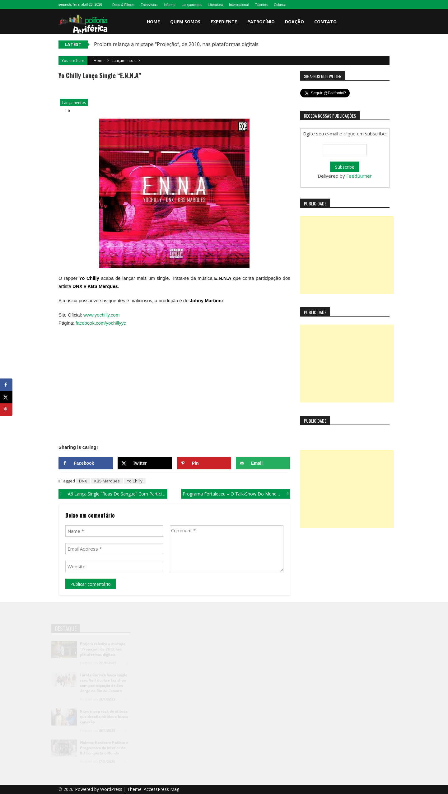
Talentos (261, 5)
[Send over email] (263, 463)
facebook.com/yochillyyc (101, 323)
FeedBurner (359, 176)
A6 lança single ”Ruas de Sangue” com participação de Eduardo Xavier (117, 494)
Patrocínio (261, 22)
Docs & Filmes (123, 5)
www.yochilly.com (101, 314)
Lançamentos (192, 5)
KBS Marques (107, 481)
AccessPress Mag (161, 789)
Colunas (280, 5)
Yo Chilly (134, 481)
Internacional (239, 5)
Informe (169, 5)
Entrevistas (149, 5)
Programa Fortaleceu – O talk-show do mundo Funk (236, 494)
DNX (83, 481)
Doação (294, 22)
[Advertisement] (347, 255)
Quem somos (185, 22)
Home (153, 22)
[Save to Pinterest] (204, 463)
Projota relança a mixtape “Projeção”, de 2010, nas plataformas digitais (176, 44)
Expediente (224, 22)
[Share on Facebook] (85, 463)
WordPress (112, 789)
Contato (325, 22)
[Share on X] (145, 463)
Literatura (215, 5)
